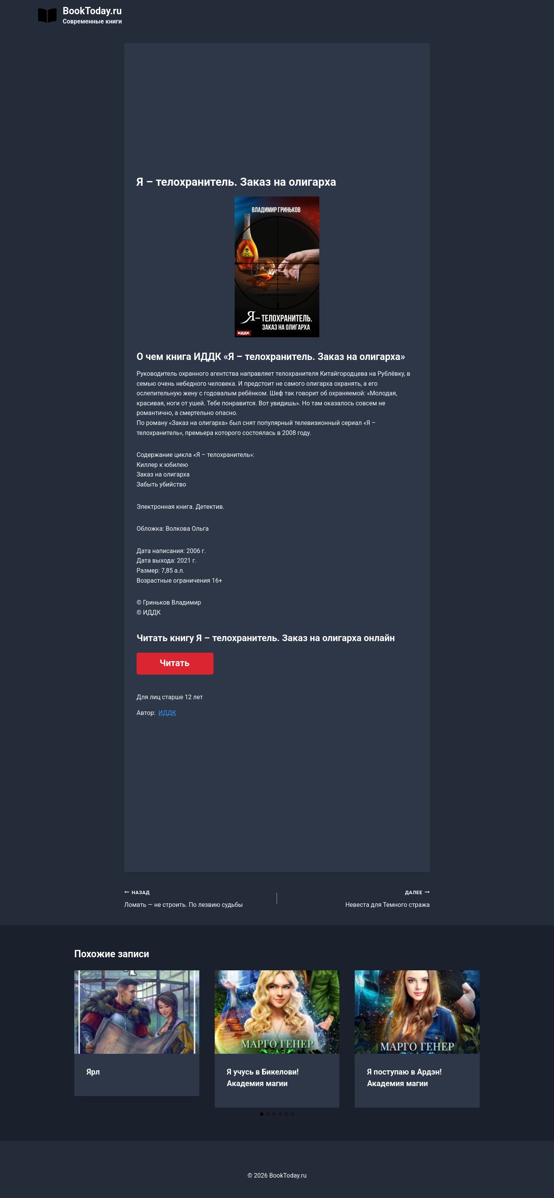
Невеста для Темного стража (356, 898)
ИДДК (167, 712)
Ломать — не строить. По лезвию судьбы (197, 898)
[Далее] (466, 1038)
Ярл (93, 1071)
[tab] (262, 1114)
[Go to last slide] (88, 1038)
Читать (174, 663)
